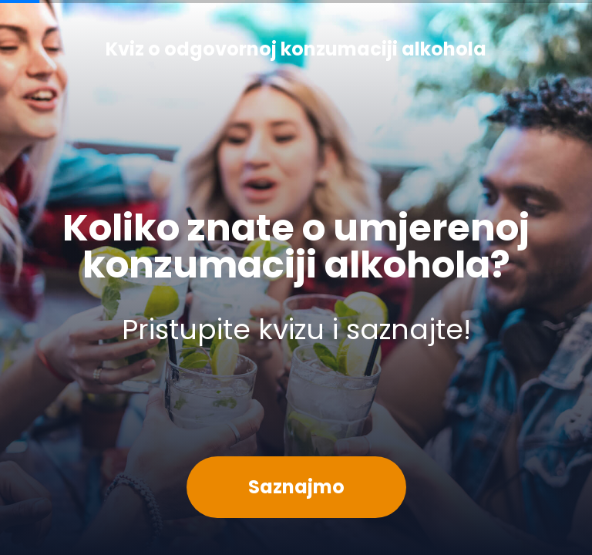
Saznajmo (296, 487)
